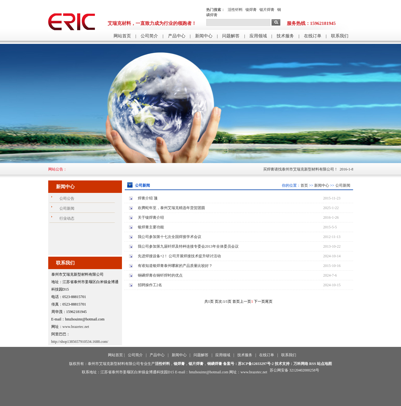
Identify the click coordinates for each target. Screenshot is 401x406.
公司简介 (149, 36)
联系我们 (339, 36)
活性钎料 (235, 9)
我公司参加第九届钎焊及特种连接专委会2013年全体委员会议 (188, 246)
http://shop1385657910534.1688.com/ (79, 341)
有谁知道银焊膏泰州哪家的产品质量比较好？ (175, 266)
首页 (304, 185)
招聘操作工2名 (150, 285)
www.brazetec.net (76, 326)
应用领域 (258, 36)
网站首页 (122, 36)
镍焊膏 (251, 9)
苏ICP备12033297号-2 (256, 364)
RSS (312, 364)
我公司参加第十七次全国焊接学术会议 (169, 237)
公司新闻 (342, 185)
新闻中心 (203, 36)
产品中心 (176, 36)
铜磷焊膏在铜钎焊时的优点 (160, 275)
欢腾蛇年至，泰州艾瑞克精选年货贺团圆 (171, 208)
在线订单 (312, 36)
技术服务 (285, 36)
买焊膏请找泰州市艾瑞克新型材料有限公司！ (303, 169)
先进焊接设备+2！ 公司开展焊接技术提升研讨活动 (179, 256)
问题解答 (231, 36)
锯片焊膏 (266, 9)
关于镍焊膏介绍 (151, 217)
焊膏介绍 (145, 198)
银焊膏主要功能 (151, 227)
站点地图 (324, 364)
